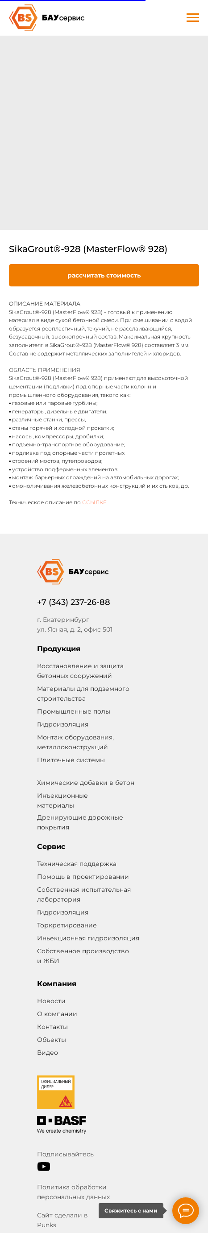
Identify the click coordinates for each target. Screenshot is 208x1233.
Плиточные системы (71, 760)
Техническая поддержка (76, 864)
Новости (51, 1001)
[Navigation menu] (193, 17)
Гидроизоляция (62, 912)
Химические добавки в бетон (85, 783)
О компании (57, 1014)
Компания (56, 984)
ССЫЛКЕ (94, 502)
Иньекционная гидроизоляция (88, 938)
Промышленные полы (73, 711)
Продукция (58, 649)
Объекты (51, 1040)
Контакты (52, 1027)
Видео (47, 1053)
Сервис (51, 846)
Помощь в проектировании (83, 877)
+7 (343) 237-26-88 (73, 602)
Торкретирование (67, 925)
